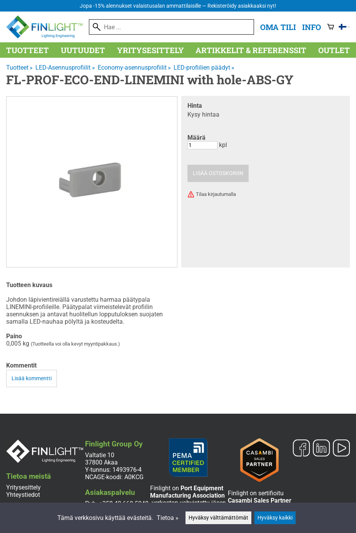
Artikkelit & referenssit (251, 50)
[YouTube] (341, 448)
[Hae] (171, 27)
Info (311, 27)
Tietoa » (168, 517)
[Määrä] (202, 145)
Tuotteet (27, 50)
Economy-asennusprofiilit (134, 67)
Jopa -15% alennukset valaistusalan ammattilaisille (178, 6)
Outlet (334, 50)
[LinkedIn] (321, 448)
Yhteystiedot (23, 494)
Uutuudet (83, 50)
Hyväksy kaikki (274, 518)
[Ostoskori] (330, 27)
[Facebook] (301, 448)
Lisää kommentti (32, 378)
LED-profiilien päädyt (204, 67)
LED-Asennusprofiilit (65, 67)
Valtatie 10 (99, 455)
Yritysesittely (150, 50)
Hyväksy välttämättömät (218, 518)
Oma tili (278, 27)
